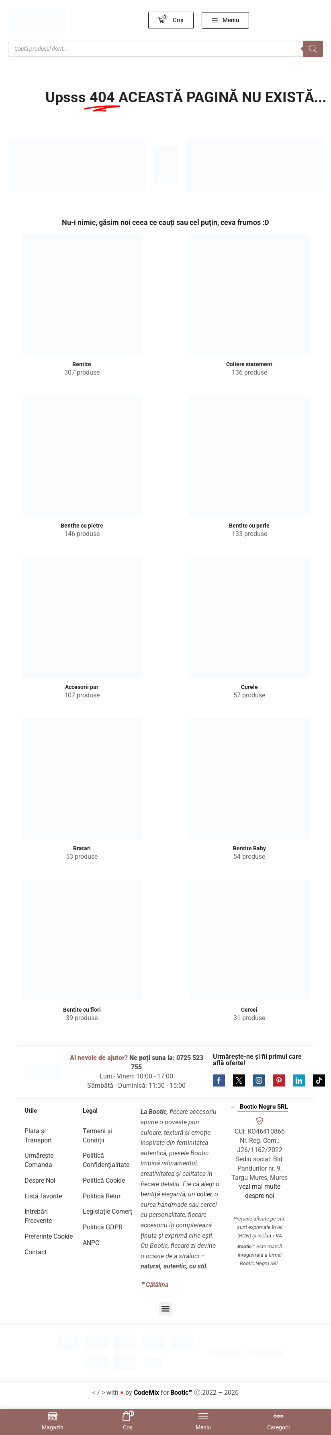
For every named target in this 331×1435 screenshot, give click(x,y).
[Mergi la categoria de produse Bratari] (81, 778)
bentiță (150, 1194)
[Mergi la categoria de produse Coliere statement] (249, 294)
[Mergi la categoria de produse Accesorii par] (81, 617)
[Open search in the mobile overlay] (165, 49)
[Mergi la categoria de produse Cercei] (249, 940)
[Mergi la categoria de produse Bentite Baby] (249, 778)
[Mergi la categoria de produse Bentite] (81, 294)
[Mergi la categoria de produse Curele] (249, 617)
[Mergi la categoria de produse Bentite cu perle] (249, 456)
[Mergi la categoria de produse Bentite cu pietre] (81, 456)
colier (204, 1194)
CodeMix (146, 1392)
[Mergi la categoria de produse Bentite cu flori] (81, 940)
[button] (171, 20)
